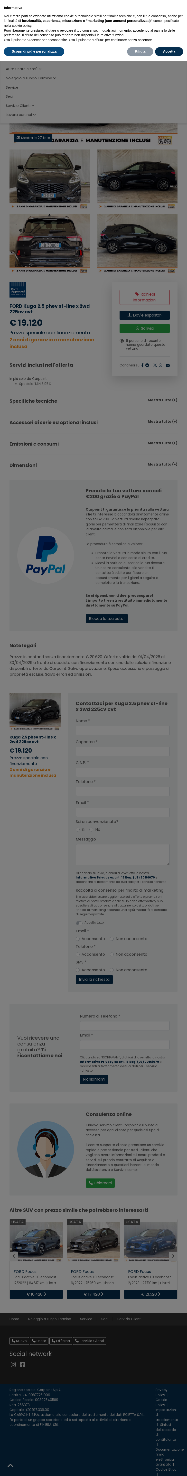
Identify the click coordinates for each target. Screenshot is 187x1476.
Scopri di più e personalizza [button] (34, 51)
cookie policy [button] (21, 26)
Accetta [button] (169, 51)
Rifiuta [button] (140, 51)
